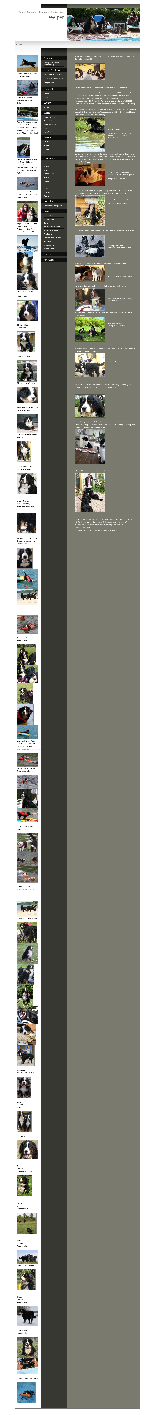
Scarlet (46, 166)
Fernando (47, 177)
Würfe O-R (48, 121)
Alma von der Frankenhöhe (49, 83)
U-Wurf (46, 128)
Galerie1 (47, 142)
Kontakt (47, 254)
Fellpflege (47, 241)
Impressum (49, 259)
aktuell (46, 107)
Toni (45, 163)
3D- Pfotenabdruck (51, 230)
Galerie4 (47, 153)
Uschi (46, 97)
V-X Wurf (47, 132)
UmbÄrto (47, 189)
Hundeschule (49, 219)
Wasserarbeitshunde (51, 249)
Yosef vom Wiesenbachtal (53, 75)
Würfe (47, 112)
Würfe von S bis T (50, 125)
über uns (48, 58)
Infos (46, 211)
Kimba (46, 196)
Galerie (47, 137)
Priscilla (47, 192)
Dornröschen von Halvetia (54, 78)
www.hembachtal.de (25, 889)
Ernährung (48, 234)
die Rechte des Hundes (53, 227)
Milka (46, 185)
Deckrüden (49, 201)
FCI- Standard (49, 216)
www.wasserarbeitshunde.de (29, 749)
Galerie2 (47, 145)
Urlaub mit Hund (50, 245)
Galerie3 (47, 149)
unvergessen (49, 158)
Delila (46, 170)
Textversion (18, 5)
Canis (46, 223)
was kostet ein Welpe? (52, 238)
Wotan (46, 181)
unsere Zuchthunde (53, 70)
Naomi (46, 94)
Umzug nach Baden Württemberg (51, 64)
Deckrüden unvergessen (53, 206)
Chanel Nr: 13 (49, 174)
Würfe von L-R (49, 117)
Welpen (47, 102)
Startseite (19, 45)
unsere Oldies (50, 89)
